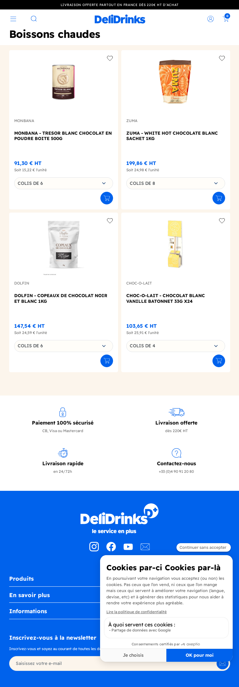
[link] (120, 19)
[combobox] (63, 183)
